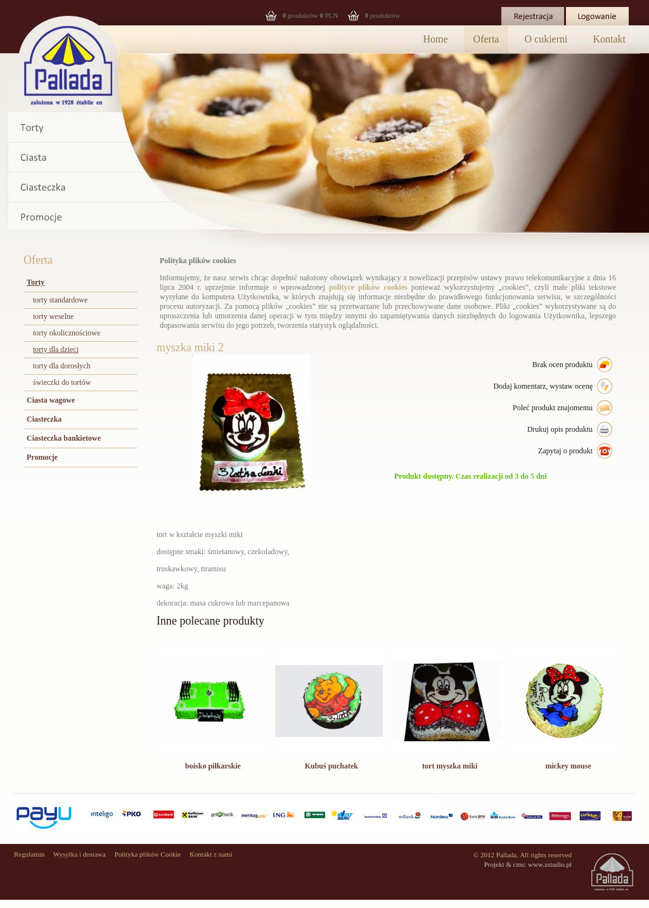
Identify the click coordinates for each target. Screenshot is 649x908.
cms (519, 864)
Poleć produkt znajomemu (553, 407)
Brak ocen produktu (562, 364)
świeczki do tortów (62, 382)
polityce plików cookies (368, 287)
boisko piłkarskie (213, 766)
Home (435, 39)
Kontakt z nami (211, 854)
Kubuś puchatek (331, 766)
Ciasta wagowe (51, 400)
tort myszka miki (449, 766)
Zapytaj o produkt (565, 450)
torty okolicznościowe (66, 332)
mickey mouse (568, 766)
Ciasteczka (44, 419)
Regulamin (29, 854)
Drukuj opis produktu (560, 429)
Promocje (42, 457)
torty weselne (53, 316)
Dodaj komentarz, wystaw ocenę (543, 386)
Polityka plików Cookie (148, 854)
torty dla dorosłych (62, 365)
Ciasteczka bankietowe (64, 438)
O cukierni (545, 39)
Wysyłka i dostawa (79, 854)
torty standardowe (60, 299)
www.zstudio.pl (550, 864)
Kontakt (609, 39)
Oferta (486, 39)
